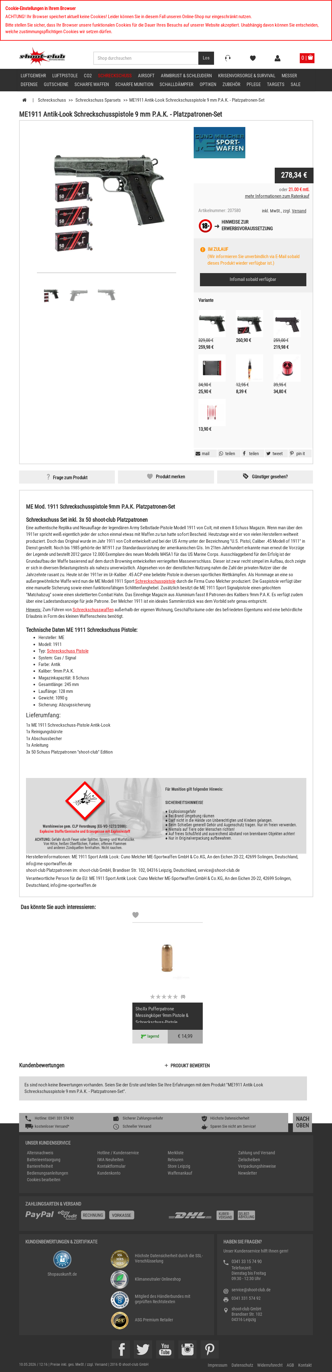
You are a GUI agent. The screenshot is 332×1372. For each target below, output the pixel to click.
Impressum (217, 1365)
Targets (275, 84)
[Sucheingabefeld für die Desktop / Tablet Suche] (146, 58)
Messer (289, 76)
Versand (299, 210)
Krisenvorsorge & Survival (246, 76)
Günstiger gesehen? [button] (270, 477)
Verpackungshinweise (257, 1166)
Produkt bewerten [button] (190, 1066)
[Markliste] (135, 916)
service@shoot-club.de (251, 1289)
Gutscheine (56, 84)
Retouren (175, 1159)
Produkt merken (170, 477)
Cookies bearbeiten (43, 1179)
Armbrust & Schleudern (186, 76)
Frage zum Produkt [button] (70, 477)
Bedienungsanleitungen (47, 1173)
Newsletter (247, 1173)
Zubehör (231, 84)
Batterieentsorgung (43, 1159)
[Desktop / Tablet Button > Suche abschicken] (206, 58)
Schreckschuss (115, 76)
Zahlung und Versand (256, 1152)
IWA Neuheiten (110, 1159)
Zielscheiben (249, 1159)
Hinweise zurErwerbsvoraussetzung (247, 225)
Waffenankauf (180, 1173)
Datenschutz (242, 1365)
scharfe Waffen (91, 84)
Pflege (254, 84)
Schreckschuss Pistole (68, 651)
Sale (295, 84)
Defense (29, 84)
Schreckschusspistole (155, 581)
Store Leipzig (179, 1166)
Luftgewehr (33, 76)
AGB (290, 1365)
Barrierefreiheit (40, 1166)
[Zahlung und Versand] (237, 1218)
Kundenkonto (108, 1173)
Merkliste (176, 1152)
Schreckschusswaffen (93, 609)
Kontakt (305, 1365)
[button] (297, 453)
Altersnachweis (40, 1152)
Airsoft (146, 76)
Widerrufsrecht (270, 1365)
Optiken (208, 84)
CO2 (88, 76)
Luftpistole (65, 76)
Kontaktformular (111, 1166)
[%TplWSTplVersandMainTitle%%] (95, 1217)
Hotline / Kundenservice (118, 1152)
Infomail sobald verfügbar (253, 279)
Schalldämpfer (176, 84)
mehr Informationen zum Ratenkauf (277, 196)
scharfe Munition (134, 84)
